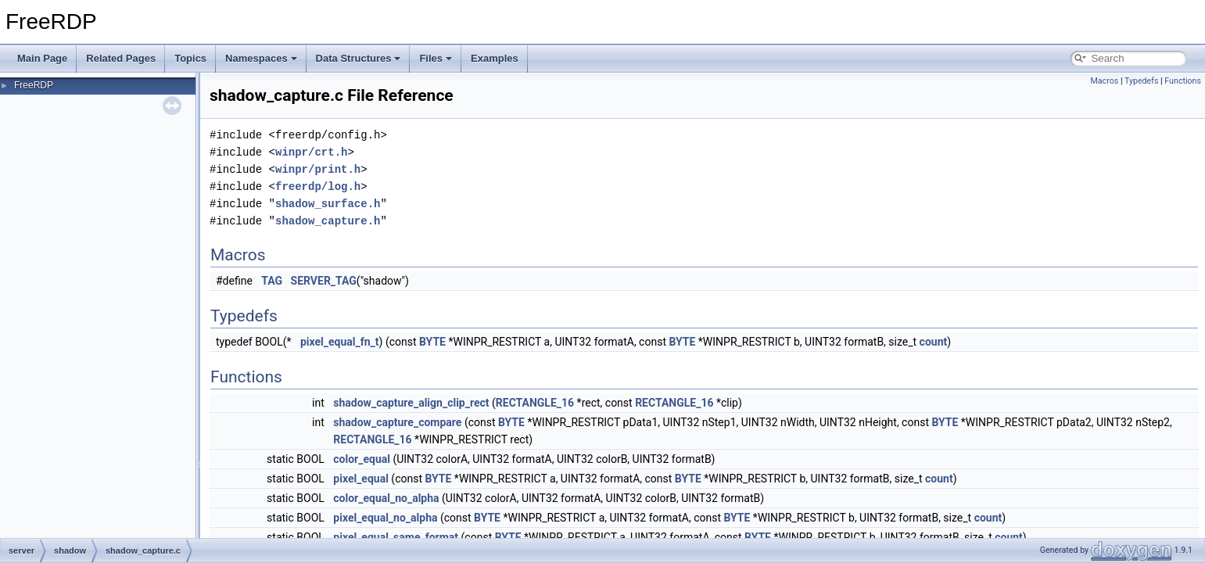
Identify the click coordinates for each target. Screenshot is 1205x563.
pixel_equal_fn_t (339, 341)
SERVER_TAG (324, 280)
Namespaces (261, 58)
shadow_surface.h (327, 203)
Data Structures (358, 58)
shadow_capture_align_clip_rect (411, 402)
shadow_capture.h (327, 220)
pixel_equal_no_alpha (385, 517)
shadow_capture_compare (397, 422)
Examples (494, 58)
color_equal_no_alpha (386, 498)
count (934, 341)
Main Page (42, 58)
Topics (190, 58)
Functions (1182, 81)
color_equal (361, 459)
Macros (1104, 81)
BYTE (432, 341)
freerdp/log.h (317, 186)
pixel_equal (361, 478)
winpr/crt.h (311, 152)
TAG (271, 280)
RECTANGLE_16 (535, 402)
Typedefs (1141, 81)
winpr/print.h (317, 169)
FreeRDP (33, 85)
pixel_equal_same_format (395, 537)
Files (435, 58)
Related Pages (121, 58)
